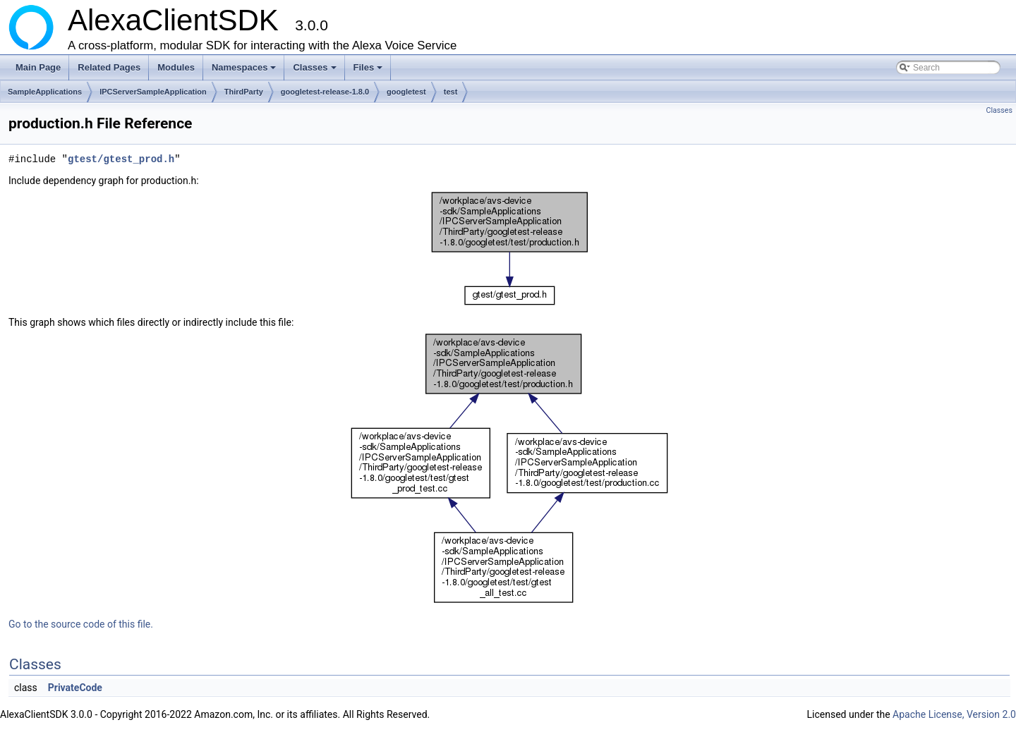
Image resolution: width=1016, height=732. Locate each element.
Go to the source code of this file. (80, 624)
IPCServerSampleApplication (153, 91)
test (451, 91)
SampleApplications (45, 91)
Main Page (38, 67)
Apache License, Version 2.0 (954, 714)
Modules (176, 67)
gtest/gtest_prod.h (121, 159)
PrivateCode (75, 687)
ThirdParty (243, 91)
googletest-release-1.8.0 (325, 91)
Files (369, 71)
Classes (315, 71)
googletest (406, 91)
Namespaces (245, 71)
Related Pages (109, 67)
